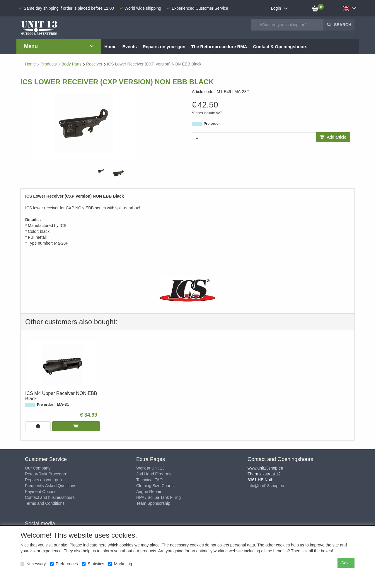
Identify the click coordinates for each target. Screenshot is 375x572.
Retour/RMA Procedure (46, 474)
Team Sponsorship (153, 503)
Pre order (212, 124)
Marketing (120, 563)
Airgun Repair (148, 491)
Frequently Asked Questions (50, 485)
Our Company (37, 468)
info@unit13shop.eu (266, 485)
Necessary (33, 563)
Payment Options (40, 491)
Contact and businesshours (50, 497)
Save (346, 563)
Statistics (93, 563)
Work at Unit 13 (150, 468)
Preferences (64, 563)
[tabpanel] (101, 170)
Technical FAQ (149, 479)
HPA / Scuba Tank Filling (158, 497)
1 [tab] (83, 184)
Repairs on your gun (43, 479)
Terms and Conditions (44, 503)
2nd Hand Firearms (153, 474)
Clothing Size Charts (155, 485)
